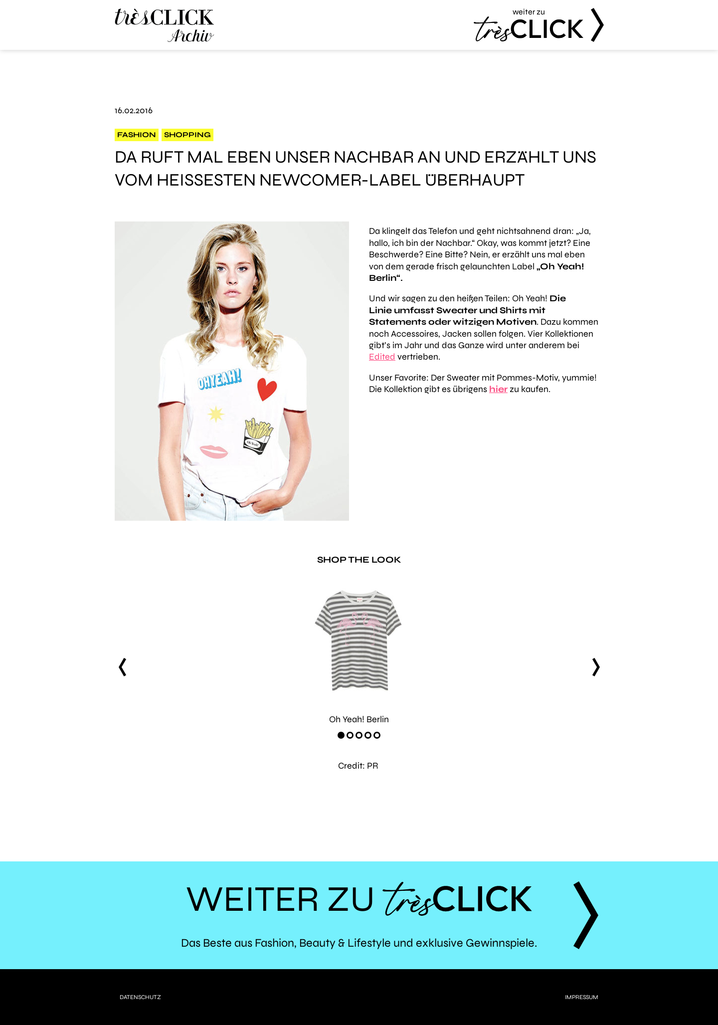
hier (498, 389)
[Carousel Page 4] (367, 735)
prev (122, 667)
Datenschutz (140, 997)
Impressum (581, 997)
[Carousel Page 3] (359, 735)
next (595, 667)
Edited (382, 356)
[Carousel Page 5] (376, 735)
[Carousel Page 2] (350, 735)
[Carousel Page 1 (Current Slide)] (341, 735)
